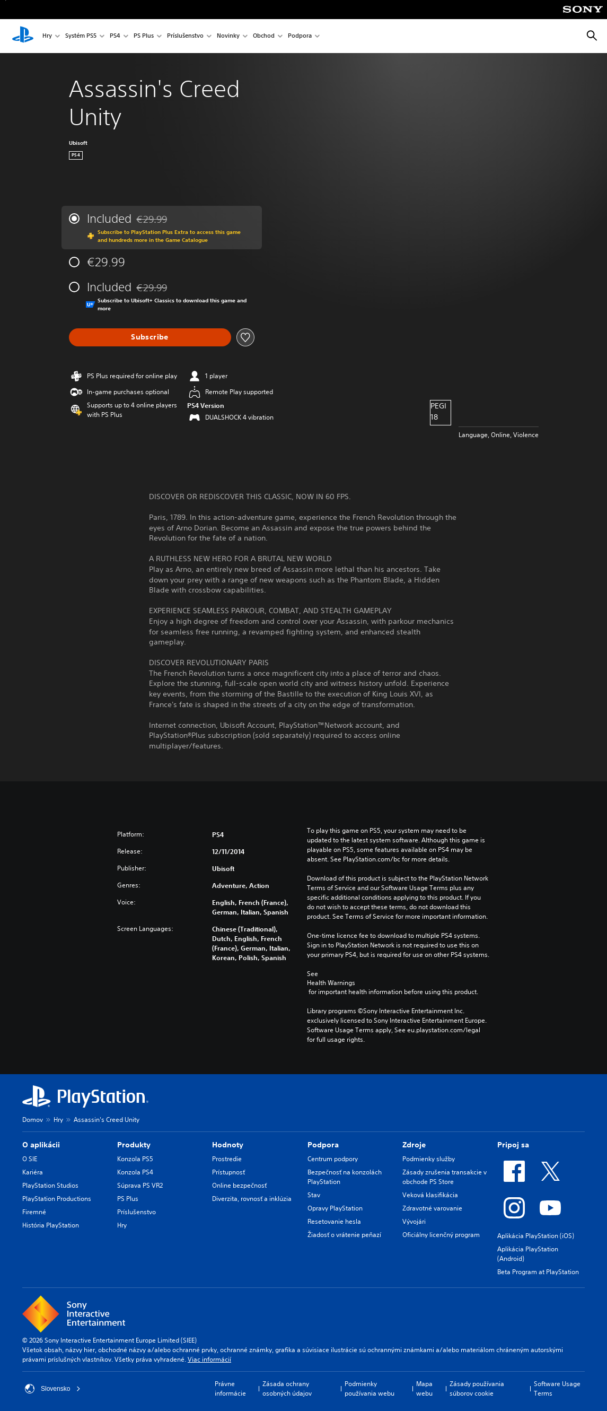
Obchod (264, 36)
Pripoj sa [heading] (513, 1144)
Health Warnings (331, 983)
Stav (313, 1194)
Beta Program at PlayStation (538, 1271)
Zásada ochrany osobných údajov (287, 1388)
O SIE (29, 1158)
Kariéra (32, 1172)
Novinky (228, 36)
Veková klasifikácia (430, 1194)
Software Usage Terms (557, 1388)
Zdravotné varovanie (432, 1208)
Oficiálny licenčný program (441, 1234)
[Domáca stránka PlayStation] (23, 36)
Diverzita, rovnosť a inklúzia (252, 1198)
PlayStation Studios (50, 1185)
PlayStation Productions (56, 1198)
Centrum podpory (332, 1158)
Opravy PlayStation (335, 1208)
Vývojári (414, 1221)
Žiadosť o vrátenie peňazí (344, 1234)
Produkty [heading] (134, 1144)
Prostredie (227, 1158)
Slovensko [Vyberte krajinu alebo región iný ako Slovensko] (52, 1388)
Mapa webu (424, 1388)
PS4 (115, 36)
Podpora (300, 36)
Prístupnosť (228, 1172)
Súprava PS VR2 (140, 1185)
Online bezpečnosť (239, 1185)
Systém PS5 (80, 36)
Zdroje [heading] (414, 1144)
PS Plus (144, 36)
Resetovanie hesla (334, 1221)
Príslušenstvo (185, 36)
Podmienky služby (428, 1158)
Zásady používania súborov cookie (477, 1388)
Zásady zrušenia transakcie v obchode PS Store (444, 1177)
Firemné (34, 1211)
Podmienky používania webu (369, 1388)
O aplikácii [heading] (41, 1144)
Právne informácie (230, 1388)
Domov (32, 1119)
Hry (47, 36)
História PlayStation (50, 1225)
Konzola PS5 (135, 1158)
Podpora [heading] (323, 1144)
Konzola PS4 (135, 1172)
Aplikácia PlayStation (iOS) (535, 1235)
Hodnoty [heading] (227, 1144)
